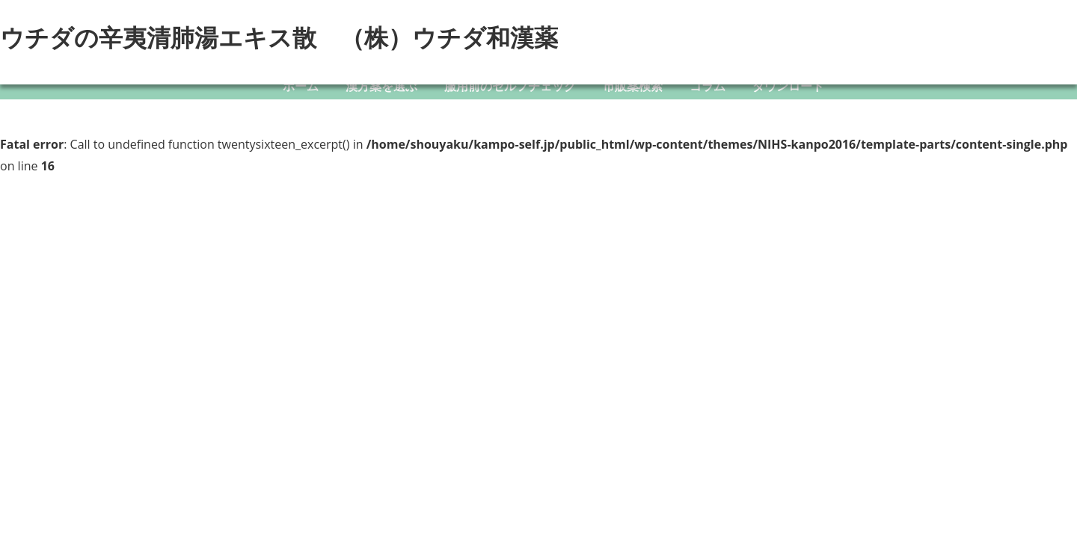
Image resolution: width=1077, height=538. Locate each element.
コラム (707, 86)
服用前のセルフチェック (510, 86)
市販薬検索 (633, 86)
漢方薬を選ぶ (381, 86)
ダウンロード (788, 86)
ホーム (301, 86)
